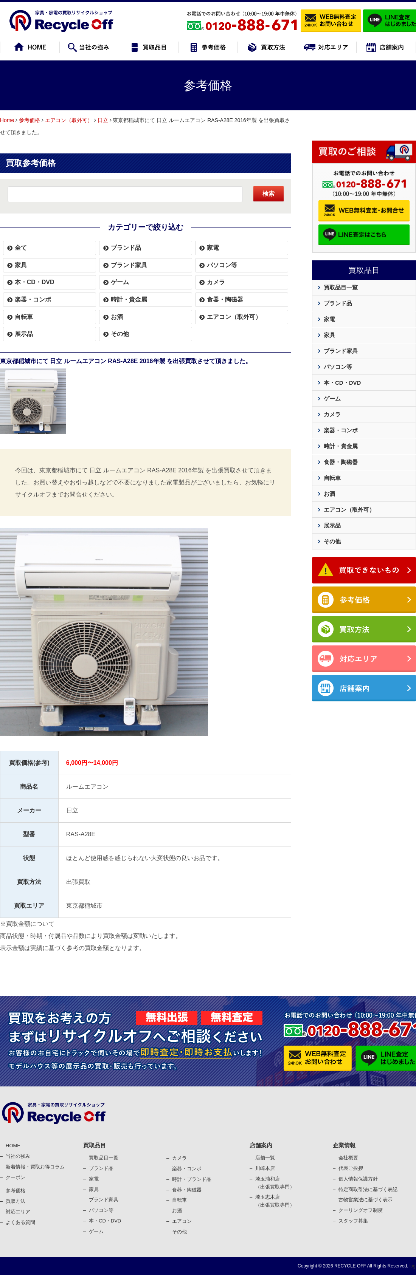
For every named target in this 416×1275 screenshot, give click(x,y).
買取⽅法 (15, 1201)
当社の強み (18, 1156)
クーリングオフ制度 (360, 1210)
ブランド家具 (129, 265)
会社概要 (348, 1157)
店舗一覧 (265, 1157)
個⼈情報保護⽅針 (358, 1179)
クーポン (15, 1177)
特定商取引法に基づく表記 (367, 1189)
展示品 (24, 334)
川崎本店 (265, 1168)
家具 (21, 265)
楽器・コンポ (187, 1168)
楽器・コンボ (33, 299)
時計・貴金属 (129, 299)
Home (7, 120)
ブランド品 (126, 247)
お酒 (117, 317)
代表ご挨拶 (350, 1168)
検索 (268, 193)
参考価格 (29, 120)
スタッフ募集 (353, 1221)
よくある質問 (20, 1222)
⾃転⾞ (179, 1200)
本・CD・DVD (34, 282)
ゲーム (120, 282)
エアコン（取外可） (69, 120)
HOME (13, 1145)
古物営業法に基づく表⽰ (365, 1199)
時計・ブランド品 (191, 1179)
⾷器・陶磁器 (187, 1190)
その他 (120, 334)
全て (21, 247)
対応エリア (18, 1212)
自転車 (24, 317)
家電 (213, 247)
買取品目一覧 (341, 287)
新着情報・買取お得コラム (35, 1167)
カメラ (216, 282)
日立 (103, 120)
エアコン (182, 1221)
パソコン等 (222, 265)
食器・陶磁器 (225, 299)
